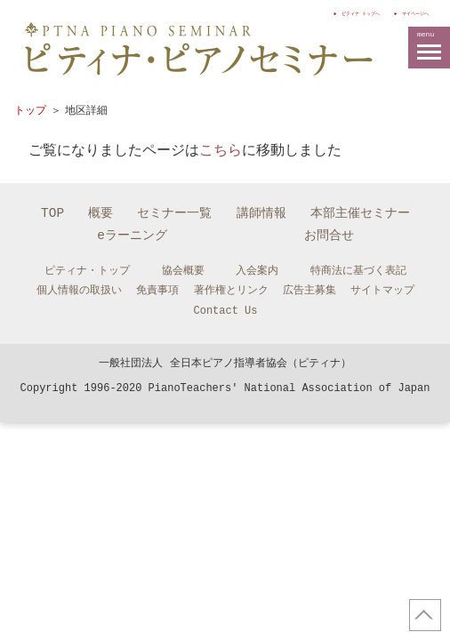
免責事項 (157, 290)
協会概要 (183, 270)
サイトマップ (382, 290)
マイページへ (397, 12)
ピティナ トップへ (289, 12)
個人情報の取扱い (79, 290)
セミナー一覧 (174, 212)
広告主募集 (309, 290)
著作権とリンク (231, 290)
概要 (100, 212)
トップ (30, 110)
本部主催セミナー (360, 212)
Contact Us (225, 310)
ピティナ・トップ (87, 270)
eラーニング (132, 235)
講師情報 (261, 212)
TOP (52, 212)
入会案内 (257, 270)
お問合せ (329, 235)
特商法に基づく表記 (358, 270)
